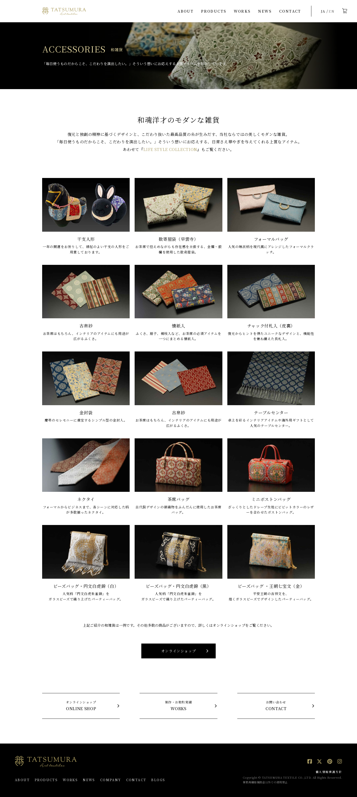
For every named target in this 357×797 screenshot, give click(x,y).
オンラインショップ (178, 650)
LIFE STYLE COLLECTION (170, 149)
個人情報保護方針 (329, 772)
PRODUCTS (213, 11)
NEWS (265, 11)
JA (323, 11)
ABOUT (186, 11)
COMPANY (110, 779)
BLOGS (158, 779)
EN (332, 11)
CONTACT (290, 11)
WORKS (242, 11)
